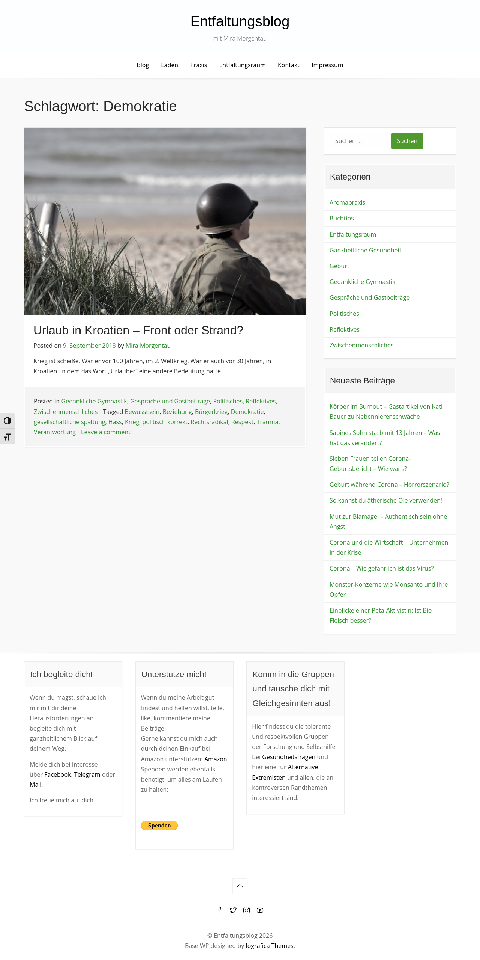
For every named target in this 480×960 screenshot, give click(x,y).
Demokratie (247, 412)
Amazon (215, 759)
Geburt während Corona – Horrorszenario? (389, 484)
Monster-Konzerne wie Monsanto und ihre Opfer (389, 589)
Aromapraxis (347, 202)
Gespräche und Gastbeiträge (170, 401)
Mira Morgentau (148, 345)
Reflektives (261, 401)
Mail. (36, 784)
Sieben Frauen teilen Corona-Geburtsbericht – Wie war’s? (370, 463)
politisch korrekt (165, 422)
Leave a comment (105, 432)
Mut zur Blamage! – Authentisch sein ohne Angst (388, 521)
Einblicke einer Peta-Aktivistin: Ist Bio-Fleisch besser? (382, 615)
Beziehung (177, 412)
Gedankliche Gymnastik (94, 401)
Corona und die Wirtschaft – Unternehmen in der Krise (389, 547)
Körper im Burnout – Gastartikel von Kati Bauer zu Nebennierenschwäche (386, 411)
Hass (115, 422)
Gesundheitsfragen (288, 757)
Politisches (228, 401)
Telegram (87, 774)
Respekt (242, 422)
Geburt (339, 266)
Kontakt (289, 65)
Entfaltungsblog (240, 21)
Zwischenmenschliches (66, 412)
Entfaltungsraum (242, 65)
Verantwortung (55, 432)
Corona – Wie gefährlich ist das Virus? (382, 568)
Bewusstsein (141, 412)
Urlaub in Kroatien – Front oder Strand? (138, 330)
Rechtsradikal (209, 422)
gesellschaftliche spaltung (69, 422)
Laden (169, 65)
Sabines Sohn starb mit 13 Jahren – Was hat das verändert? (385, 438)
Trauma (268, 422)
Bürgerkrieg (211, 412)
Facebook (57, 774)
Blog (142, 65)
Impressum (327, 65)
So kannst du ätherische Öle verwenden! (386, 500)
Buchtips (342, 218)
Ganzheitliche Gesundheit (365, 250)
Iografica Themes (269, 946)
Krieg (132, 422)
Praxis (198, 65)
